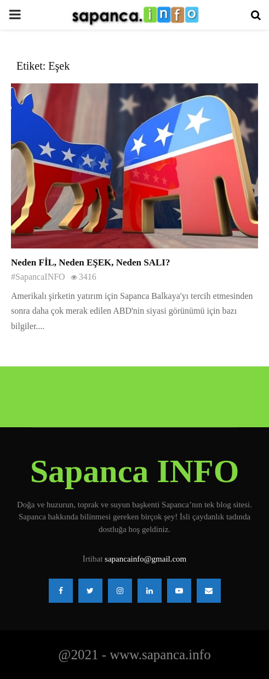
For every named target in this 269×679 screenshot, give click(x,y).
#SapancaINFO (38, 276)
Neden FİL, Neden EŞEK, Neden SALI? (90, 262)
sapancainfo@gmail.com (145, 558)
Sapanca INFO (134, 471)
